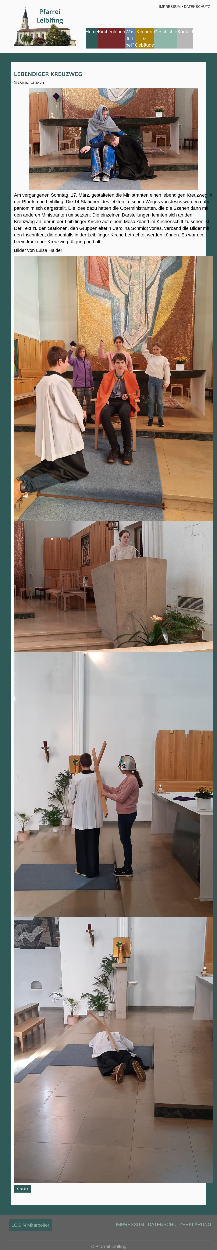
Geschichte (165, 31)
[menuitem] (92, 38)
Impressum (170, 7)
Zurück (24, 1189)
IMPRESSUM (130, 1224)
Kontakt (185, 31)
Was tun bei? (130, 38)
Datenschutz (197, 7)
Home (92, 31)
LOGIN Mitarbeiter (30, 1225)
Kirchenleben (111, 31)
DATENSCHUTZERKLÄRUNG (179, 1224)
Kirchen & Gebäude (144, 38)
